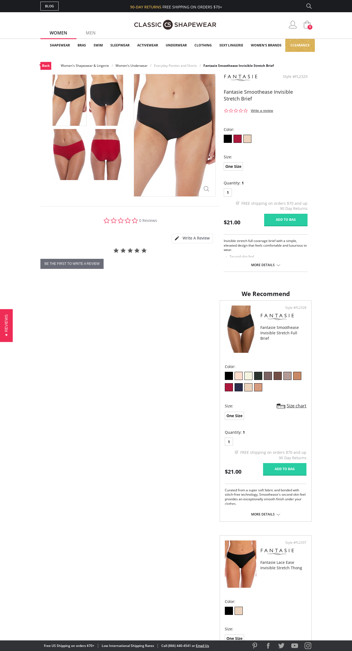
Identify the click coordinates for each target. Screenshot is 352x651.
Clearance (300, 45)
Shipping (140, 579)
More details (263, 265)
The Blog (212, 579)
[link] (261, 615)
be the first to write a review (72, 264)
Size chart (158, 400)
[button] (6, 325)
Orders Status (147, 570)
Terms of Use (83, 626)
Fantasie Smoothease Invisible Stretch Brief (238, 65)
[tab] (192, 238)
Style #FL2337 (294, 313)
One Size (233, 166)
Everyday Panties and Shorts (175, 65)
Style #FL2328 (157, 313)
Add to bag (286, 219)
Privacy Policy (217, 587)
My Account (144, 561)
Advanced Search (150, 552)
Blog (49, 6)
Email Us (202, 645)
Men (91, 33)
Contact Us (144, 596)
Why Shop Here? (219, 552)
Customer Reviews (222, 561)
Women (58, 33)
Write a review (262, 111)
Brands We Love (219, 570)
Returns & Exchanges (154, 587)
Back (46, 65)
